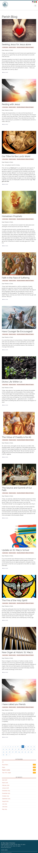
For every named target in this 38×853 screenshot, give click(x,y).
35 (6, 754)
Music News (5, 764)
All (3, 762)
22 (31, 749)
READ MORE (5, 72)
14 (6, 749)
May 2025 (4, 809)
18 (18, 749)
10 (28, 746)
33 (31, 752)
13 (3, 749)
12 (34, 746)
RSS (34, 764)
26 (9, 752)
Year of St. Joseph (6, 772)
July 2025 (4, 804)
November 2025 (6, 793)
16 (12, 749)
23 (34, 749)
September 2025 (6, 798)
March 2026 (5, 782)
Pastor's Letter (6, 770)
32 (28, 752)
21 (28, 749)
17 (15, 749)
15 (9, 749)
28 (16, 752)
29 (19, 752)
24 (3, 752)
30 (22, 752)
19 (21, 749)
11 (31, 746)
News (3, 767)
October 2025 (5, 796)
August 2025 (5, 801)
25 (6, 752)
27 (12, 752)
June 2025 (4, 806)
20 (25, 749)
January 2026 (5, 788)
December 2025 (6, 790)
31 (25, 752)
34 (3, 754)
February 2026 (5, 785)
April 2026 (4, 780)
